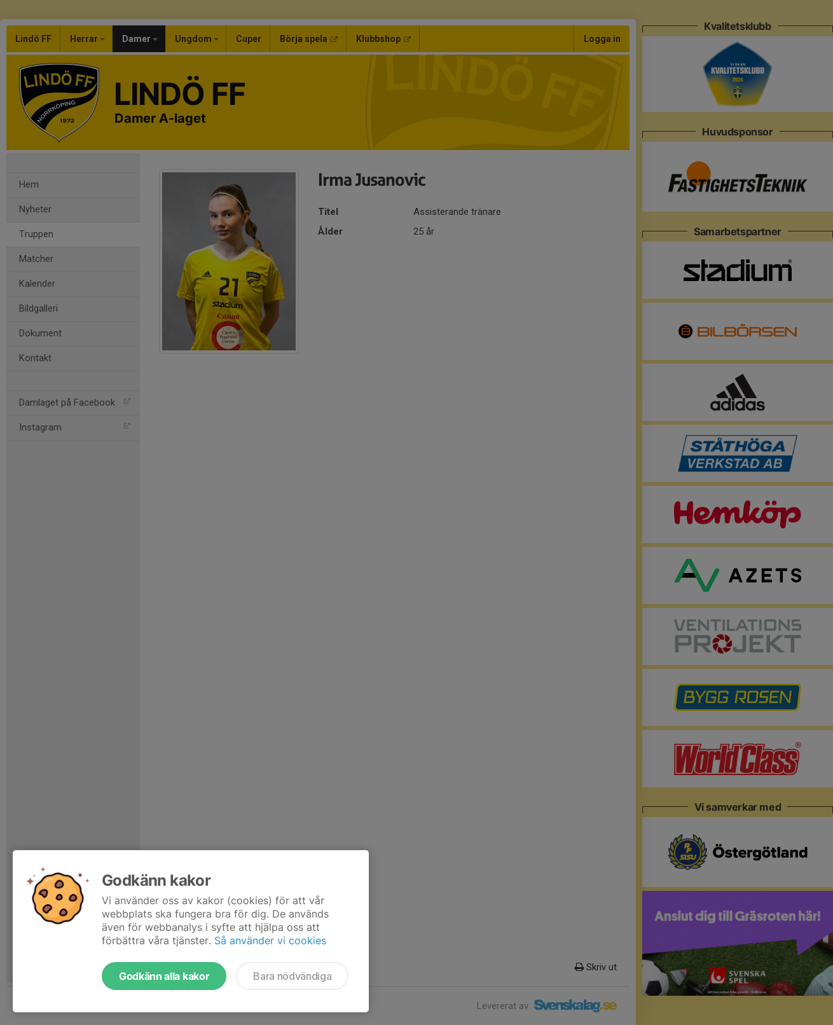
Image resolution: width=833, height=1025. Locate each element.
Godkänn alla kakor (164, 976)
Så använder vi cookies (270, 940)
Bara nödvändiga (292, 976)
